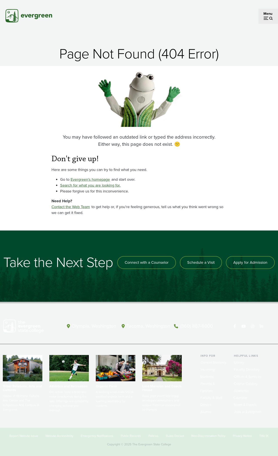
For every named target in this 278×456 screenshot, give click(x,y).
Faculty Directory (247, 369)
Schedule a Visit (201, 262)
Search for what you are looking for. (90, 185)
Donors (205, 404)
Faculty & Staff (211, 397)
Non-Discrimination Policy (208, 436)
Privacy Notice (242, 436)
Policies (153, 436)
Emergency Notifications (97, 436)
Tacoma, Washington (148, 326)
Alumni (205, 411)
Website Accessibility (59, 436)
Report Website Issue (23, 436)
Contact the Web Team (70, 207)
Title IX (263, 436)
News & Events (245, 404)
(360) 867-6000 (196, 326)
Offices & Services (247, 376)
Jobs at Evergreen (247, 411)
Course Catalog (245, 383)
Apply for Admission (250, 262)
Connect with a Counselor (147, 262)
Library (239, 362)
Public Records (131, 436)
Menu (267, 13)
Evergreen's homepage (90, 179)
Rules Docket (175, 436)
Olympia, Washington (94, 326)
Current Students (213, 362)
